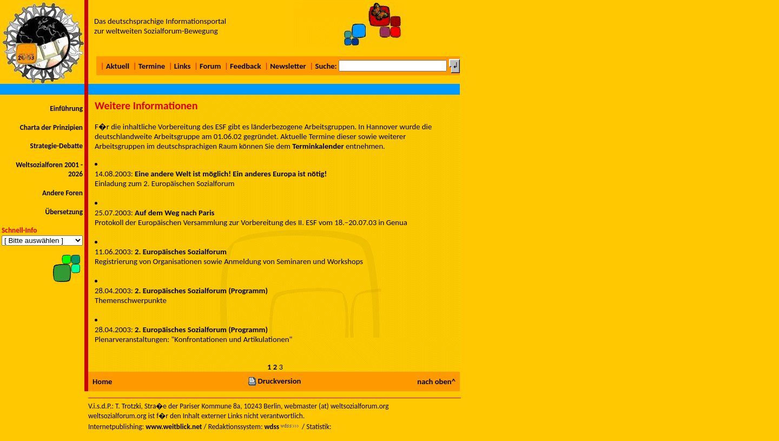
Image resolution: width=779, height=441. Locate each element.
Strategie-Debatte (56, 145)
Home (102, 381)
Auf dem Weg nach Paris (174, 213)
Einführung (66, 108)
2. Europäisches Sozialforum (181, 251)
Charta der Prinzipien (51, 127)
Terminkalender (318, 146)
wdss (271, 426)
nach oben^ (436, 381)
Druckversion (274, 381)
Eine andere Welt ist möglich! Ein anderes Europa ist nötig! (231, 174)
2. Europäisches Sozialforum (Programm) (201, 290)
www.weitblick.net (174, 426)
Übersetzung (64, 211)
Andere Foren (62, 193)
